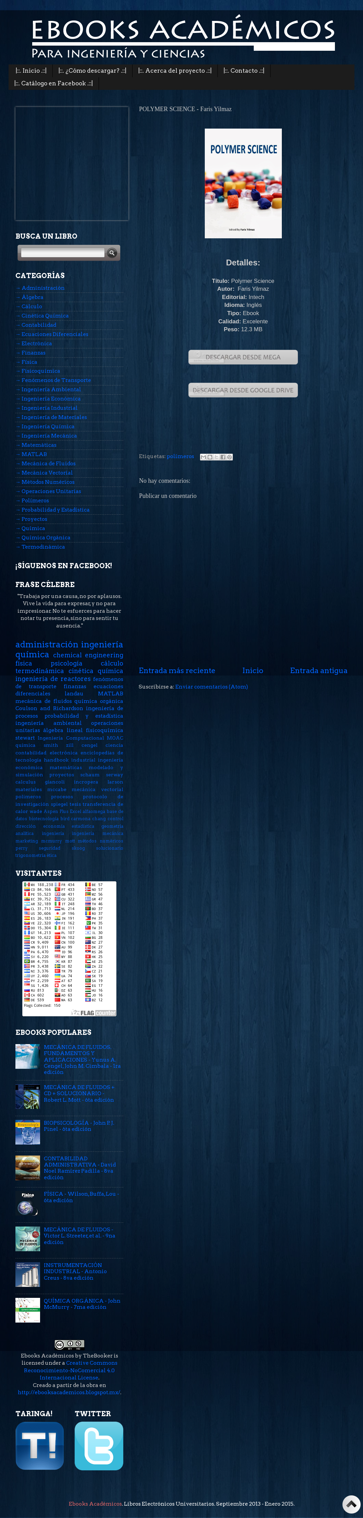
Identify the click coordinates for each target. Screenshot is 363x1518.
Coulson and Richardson (49, 708)
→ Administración (40, 288)
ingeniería (53, 833)
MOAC (115, 738)
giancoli (55, 782)
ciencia (114, 745)
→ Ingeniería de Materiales (51, 417)
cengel (90, 745)
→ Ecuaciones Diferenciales (51, 334)
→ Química (30, 528)
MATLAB (110, 693)
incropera (86, 782)
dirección (25, 826)
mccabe (56, 789)
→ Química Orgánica (43, 537)
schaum (90, 774)
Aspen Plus (55, 811)
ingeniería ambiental (48, 723)
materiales (28, 789)
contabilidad (31, 752)
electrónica (64, 752)
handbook (56, 760)
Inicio (252, 670)
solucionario (109, 848)
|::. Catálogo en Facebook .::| (53, 83)
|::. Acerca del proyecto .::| (175, 70)
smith (50, 745)
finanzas (75, 686)
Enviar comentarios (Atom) (211, 686)
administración (46, 644)
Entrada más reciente (177, 670)
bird (65, 818)
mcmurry (51, 841)
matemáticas (66, 767)
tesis (75, 804)
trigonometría (30, 855)
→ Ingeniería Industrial (46, 408)
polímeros (180, 456)
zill (70, 745)
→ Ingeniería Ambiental (48, 389)
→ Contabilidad (35, 325)
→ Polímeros (32, 500)
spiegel (59, 804)
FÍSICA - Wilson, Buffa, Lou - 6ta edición (81, 1197)
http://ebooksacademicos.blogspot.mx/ (69, 1392)
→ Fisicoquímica (37, 371)
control (115, 818)
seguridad (49, 848)
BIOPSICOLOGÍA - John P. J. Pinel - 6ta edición (79, 1126)
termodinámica (39, 671)
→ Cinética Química (42, 315)
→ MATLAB (31, 454)
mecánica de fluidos (43, 701)
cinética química (96, 671)
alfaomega (94, 811)
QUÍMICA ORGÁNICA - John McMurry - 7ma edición (82, 1304)
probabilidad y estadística (84, 716)
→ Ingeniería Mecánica (46, 435)
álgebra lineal (63, 730)
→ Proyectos (31, 519)
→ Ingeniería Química (45, 426)
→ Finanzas (30, 352)
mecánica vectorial (97, 789)
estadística (83, 826)
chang (99, 818)
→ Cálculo (28, 306)
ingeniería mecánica (97, 833)
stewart (25, 737)
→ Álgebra (29, 297)
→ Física (26, 362)
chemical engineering (88, 655)
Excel (75, 811)
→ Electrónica (33, 343)
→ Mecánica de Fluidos (45, 463)
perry (21, 848)
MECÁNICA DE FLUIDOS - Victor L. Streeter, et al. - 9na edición (79, 1235)
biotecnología (44, 818)
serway (114, 774)
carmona (80, 818)
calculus (25, 782)
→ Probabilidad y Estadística (52, 509)
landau (74, 693)
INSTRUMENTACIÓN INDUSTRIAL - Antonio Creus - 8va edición (75, 1271)
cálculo (112, 663)
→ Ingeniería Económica (48, 398)
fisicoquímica (104, 730)
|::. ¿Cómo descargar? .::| (92, 70)
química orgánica (98, 701)
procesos (62, 796)
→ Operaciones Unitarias (48, 491)
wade (35, 811)
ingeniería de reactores (53, 679)
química (25, 745)
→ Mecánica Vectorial (44, 472)
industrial (83, 760)
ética (52, 855)
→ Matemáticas (36, 445)
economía (54, 826)
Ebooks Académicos (95, 1504)
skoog (78, 848)
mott (70, 841)
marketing (26, 841)
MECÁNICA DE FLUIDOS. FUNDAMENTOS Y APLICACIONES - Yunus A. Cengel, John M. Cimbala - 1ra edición (82, 1059)
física (23, 663)
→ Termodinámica (40, 546)
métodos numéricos (100, 841)
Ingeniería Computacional (71, 738)
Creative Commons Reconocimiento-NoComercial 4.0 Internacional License (70, 1370)
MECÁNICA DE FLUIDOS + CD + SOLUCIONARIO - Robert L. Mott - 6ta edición (79, 1093)
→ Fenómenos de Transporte (53, 380)
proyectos (61, 774)
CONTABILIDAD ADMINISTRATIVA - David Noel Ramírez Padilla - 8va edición (80, 1168)
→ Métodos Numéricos (45, 482)
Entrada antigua (319, 670)
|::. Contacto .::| (244, 70)
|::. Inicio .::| (31, 70)
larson (115, 782)
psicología (67, 663)
